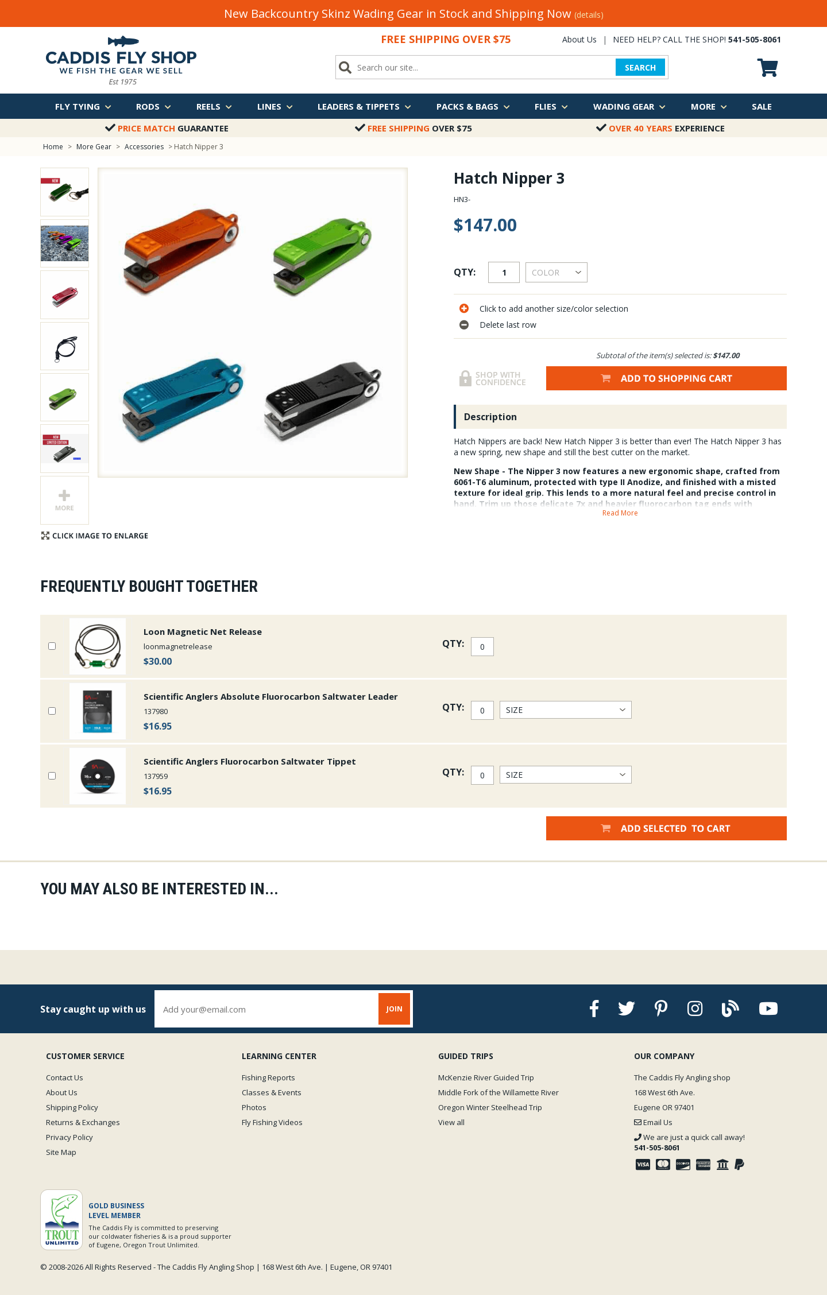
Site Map (61, 1152)
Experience (660, 128)
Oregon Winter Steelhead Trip (490, 1107)
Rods (153, 106)
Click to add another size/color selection (554, 308)
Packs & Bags (473, 106)
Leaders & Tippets (364, 106)
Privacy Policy (69, 1137)
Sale (762, 106)
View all (451, 1122)
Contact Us (64, 1077)
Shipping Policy (72, 1107)
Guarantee (167, 128)
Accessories (145, 147)
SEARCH (640, 67)
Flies (551, 106)
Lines (275, 106)
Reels (214, 106)
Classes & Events (272, 1092)
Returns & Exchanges (83, 1122)
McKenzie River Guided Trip (486, 1077)
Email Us (653, 1122)
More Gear (93, 147)
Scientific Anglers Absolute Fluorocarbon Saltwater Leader (271, 696)
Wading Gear (629, 106)
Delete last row (508, 324)
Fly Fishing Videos (272, 1122)
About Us (579, 39)
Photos (254, 1107)
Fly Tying (83, 106)
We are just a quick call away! (689, 1142)
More (709, 106)
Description (490, 416)
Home (53, 147)
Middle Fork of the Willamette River (498, 1092)
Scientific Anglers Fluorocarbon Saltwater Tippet (250, 761)
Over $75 (413, 128)
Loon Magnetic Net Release (203, 631)
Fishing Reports (268, 1077)
